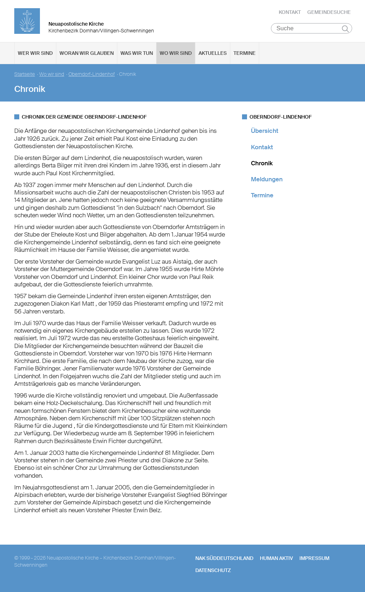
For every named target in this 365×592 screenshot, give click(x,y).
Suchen (345, 29)
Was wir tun (136, 54)
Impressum (314, 559)
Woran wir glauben (87, 54)
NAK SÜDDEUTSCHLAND (224, 559)
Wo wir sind (176, 54)
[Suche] (312, 29)
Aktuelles (213, 54)
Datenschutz (213, 571)
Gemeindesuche (329, 12)
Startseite (24, 75)
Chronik (262, 164)
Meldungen (267, 180)
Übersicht (264, 131)
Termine (244, 54)
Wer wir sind (35, 54)
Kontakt (290, 12)
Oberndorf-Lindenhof (91, 75)
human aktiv (276, 559)
